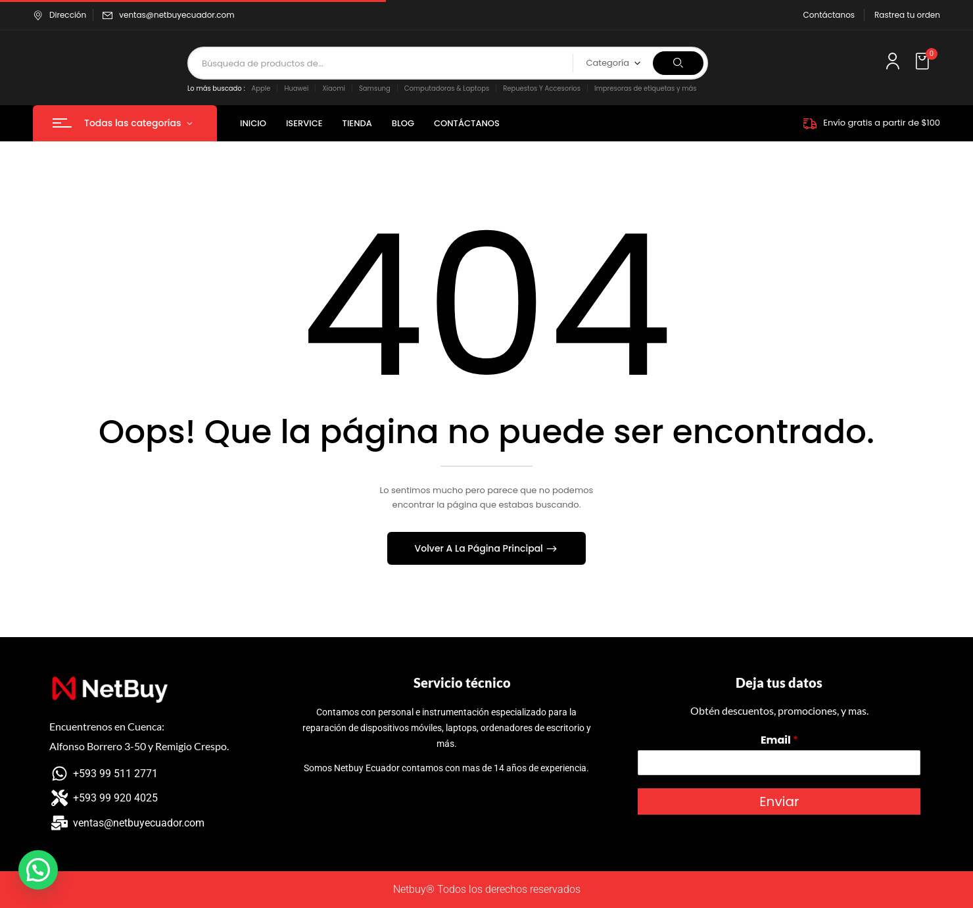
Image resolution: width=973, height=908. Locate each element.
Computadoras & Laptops (446, 88)
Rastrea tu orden (907, 14)
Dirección (59, 14)
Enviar (779, 801)
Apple (261, 88)
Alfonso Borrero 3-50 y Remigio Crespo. (139, 746)
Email (779, 741)
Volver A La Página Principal (480, 548)
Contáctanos (829, 14)
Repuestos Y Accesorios (542, 88)
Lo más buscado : (216, 88)
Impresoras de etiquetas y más (645, 88)
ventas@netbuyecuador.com (176, 14)
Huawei (296, 88)
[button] (924, 62)
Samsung (375, 88)
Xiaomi (333, 88)
